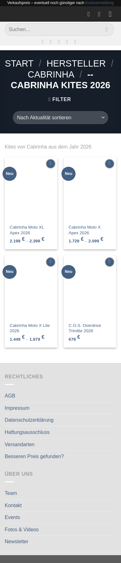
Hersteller (76, 63)
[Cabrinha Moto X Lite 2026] (31, 287)
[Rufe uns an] (68, 41)
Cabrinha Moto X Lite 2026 (30, 328)
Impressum (17, 408)
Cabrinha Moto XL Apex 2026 (27, 230)
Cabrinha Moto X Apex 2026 (85, 230)
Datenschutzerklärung (29, 420)
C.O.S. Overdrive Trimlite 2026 (85, 328)
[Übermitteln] (107, 29)
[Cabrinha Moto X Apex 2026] (90, 189)
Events (12, 517)
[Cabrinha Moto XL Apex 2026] (31, 189)
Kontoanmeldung (99, 3)
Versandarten (19, 444)
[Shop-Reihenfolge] (60, 117)
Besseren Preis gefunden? (34, 456)
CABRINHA (51, 74)
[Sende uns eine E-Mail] (60, 41)
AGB (10, 395)
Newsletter (17, 541)
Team (11, 493)
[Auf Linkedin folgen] (76, 41)
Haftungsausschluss (27, 432)
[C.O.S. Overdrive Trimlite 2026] (90, 287)
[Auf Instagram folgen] (52, 41)
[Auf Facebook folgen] (44, 41)
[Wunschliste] (90, 14)
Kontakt (13, 505)
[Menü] (112, 14)
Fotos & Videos (22, 529)
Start (19, 63)
